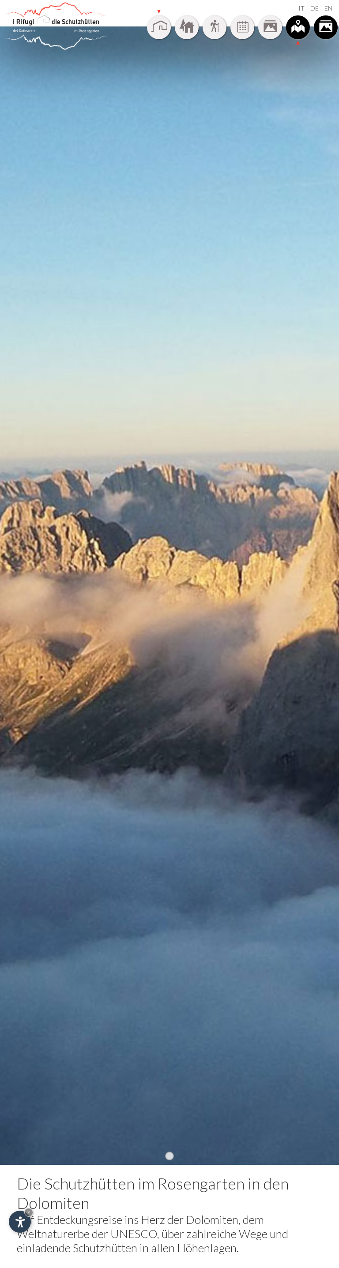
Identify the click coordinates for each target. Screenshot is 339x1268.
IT (301, 8)
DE (314, 8)
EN (328, 8)
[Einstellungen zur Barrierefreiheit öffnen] (20, 1222)
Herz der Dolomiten (189, 1219)
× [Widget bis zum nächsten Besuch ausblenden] (28, 1212)
